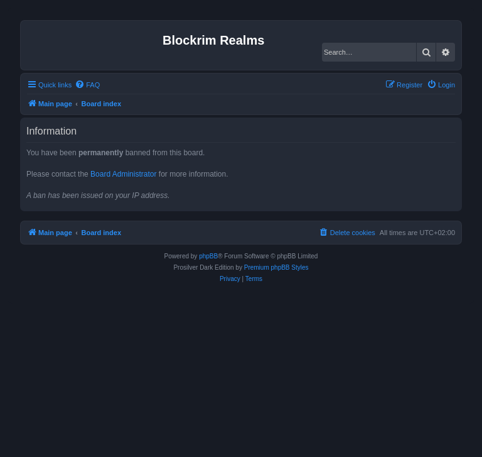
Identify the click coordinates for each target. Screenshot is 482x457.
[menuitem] (87, 84)
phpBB (208, 256)
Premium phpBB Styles (276, 267)
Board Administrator (123, 174)
